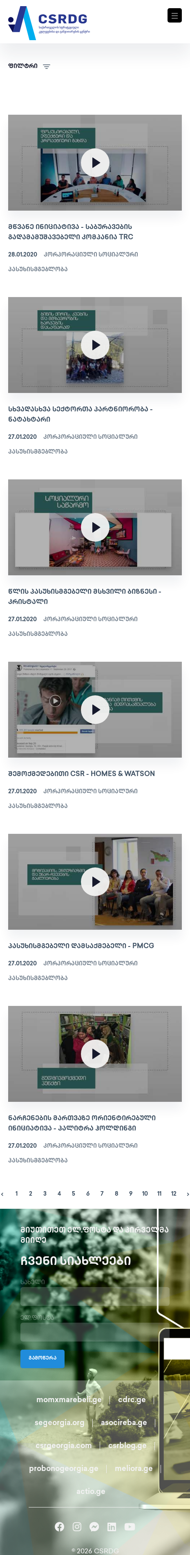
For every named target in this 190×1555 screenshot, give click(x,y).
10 (145, 1194)
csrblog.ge (127, 1446)
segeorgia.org (60, 1423)
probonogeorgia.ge (63, 1469)
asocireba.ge (124, 1423)
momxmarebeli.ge (69, 1400)
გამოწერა (42, 1358)
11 (159, 1194)
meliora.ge (134, 1469)
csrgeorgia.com (64, 1446)
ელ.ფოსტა (37, 1318)
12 (174, 1194)
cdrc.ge (132, 1400)
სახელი (32, 1283)
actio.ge (90, 1492)
